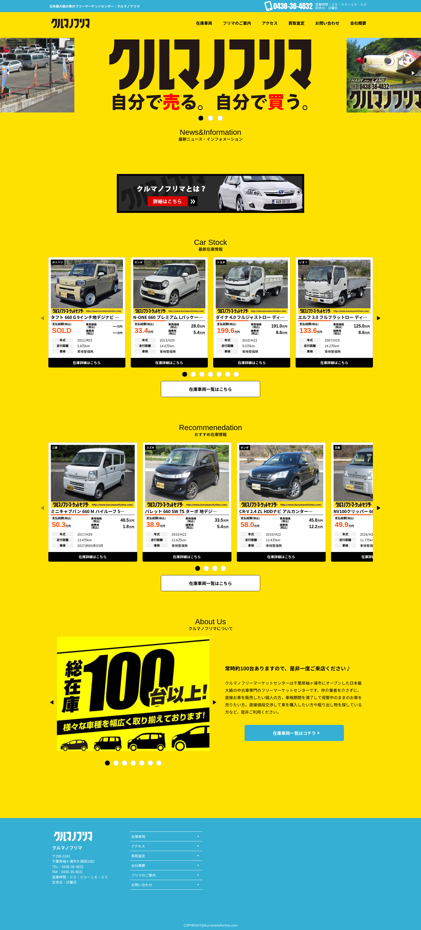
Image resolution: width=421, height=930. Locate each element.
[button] (184, 374)
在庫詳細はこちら (87, 362)
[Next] (412, 73)
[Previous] (8, 73)
